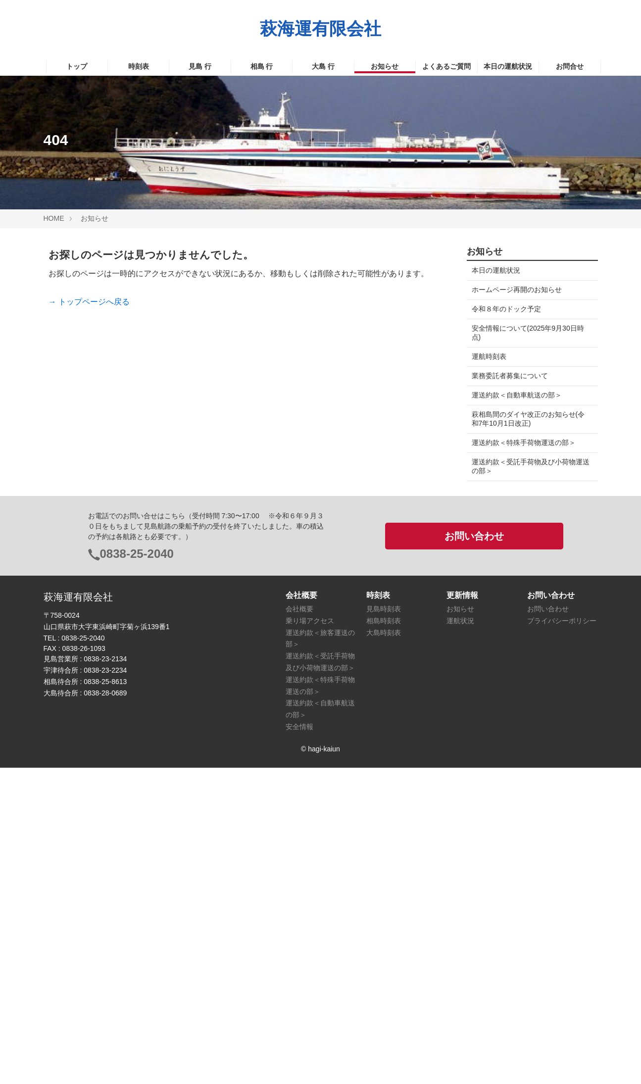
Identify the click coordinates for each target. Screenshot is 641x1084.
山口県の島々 (492, 683)
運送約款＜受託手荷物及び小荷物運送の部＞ (527, 466)
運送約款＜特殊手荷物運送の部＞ (524, 442)
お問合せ (570, 66)
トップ (76, 66)
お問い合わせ (474, 852)
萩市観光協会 (492, 598)
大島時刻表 (383, 949)
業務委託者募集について (510, 376)
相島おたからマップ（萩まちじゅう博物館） (527, 754)
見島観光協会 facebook (510, 637)
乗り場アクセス (310, 937)
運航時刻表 (489, 356)
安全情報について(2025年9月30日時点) (528, 332)
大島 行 (323, 66)
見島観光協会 (492, 617)
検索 (476, 504)
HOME (54, 218)
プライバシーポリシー (561, 937)
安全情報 (299, 1043)
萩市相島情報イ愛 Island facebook (515, 660)
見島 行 (200, 66)
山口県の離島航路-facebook (514, 702)
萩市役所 (485, 579)
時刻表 (138, 66)
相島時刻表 (383, 937)
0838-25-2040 (137, 870)
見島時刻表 (383, 925)
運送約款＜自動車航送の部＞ (517, 395)
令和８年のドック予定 (506, 309)
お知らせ (384, 66)
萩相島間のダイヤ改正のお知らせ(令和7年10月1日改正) (528, 418)
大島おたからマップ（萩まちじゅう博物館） (527, 782)
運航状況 (460, 937)
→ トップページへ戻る (89, 301)
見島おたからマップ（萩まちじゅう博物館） (527, 726)
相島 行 (261, 66)
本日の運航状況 (508, 66)
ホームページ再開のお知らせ (517, 290)
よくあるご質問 (446, 66)
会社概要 (299, 925)
